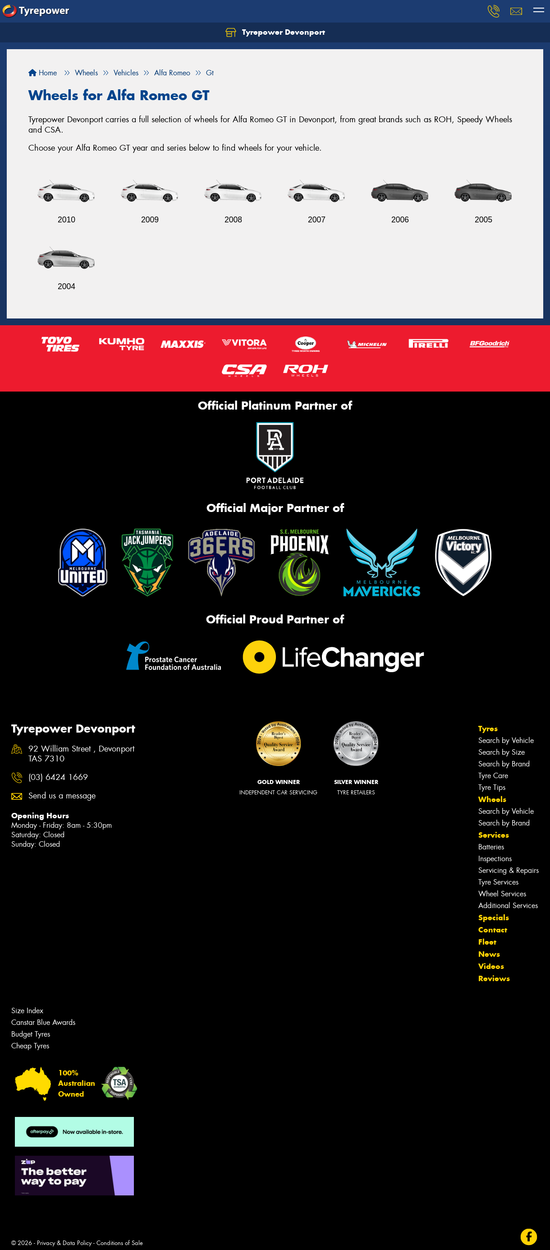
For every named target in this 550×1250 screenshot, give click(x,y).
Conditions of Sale (119, 1243)
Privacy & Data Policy (64, 1243)
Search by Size (501, 752)
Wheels (492, 799)
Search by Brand (504, 764)
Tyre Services (498, 882)
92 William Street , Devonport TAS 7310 (81, 754)
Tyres (488, 728)
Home (42, 73)
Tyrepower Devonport (275, 32)
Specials (493, 918)
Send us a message (62, 796)
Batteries (491, 847)
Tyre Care (493, 775)
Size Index (27, 1010)
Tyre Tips (491, 787)
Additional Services (508, 905)
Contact (492, 930)
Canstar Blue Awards (43, 1022)
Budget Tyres (30, 1034)
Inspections (495, 858)
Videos (491, 966)
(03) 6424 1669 (58, 777)
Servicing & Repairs (508, 870)
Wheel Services (502, 894)
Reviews (494, 978)
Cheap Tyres (30, 1046)
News (489, 954)
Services (493, 835)
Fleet (487, 942)
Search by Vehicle (506, 740)
